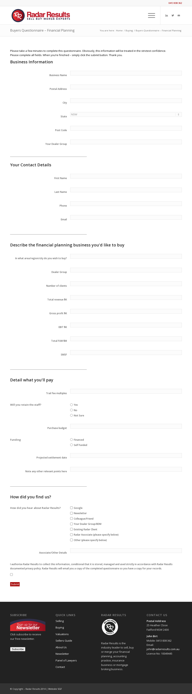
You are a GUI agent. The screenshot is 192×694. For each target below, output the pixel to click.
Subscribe (18, 649)
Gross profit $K (58, 313)
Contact (60, 667)
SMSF (64, 354)
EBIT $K (63, 327)
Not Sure (79, 415)
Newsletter (80, 513)
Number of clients (56, 286)
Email (64, 219)
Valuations (62, 634)
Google (78, 508)
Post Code (61, 130)
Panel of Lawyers (66, 660)
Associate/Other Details (53, 552)
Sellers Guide (64, 640)
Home (119, 30)
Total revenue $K (57, 299)
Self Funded (80, 445)
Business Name (58, 75)
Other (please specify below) (90, 540)
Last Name (61, 192)
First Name (60, 178)
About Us (61, 647)
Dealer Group (59, 272)
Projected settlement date (51, 457)
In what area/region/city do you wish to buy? (41, 258)
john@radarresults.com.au (163, 649)
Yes (76, 404)
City (65, 102)
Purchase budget (57, 428)
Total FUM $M (59, 341)
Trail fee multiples (56, 393)
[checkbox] (71, 507)
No (75, 410)
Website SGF (55, 688)
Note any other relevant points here (46, 471)
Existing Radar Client (85, 529)
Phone (63, 205)
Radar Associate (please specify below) (96, 534)
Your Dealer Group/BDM (87, 524)
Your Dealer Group (56, 144)
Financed (79, 439)
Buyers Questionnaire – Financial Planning (42, 30)
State (64, 116)
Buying (129, 30)
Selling (60, 621)
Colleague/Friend (83, 518)
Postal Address (58, 89)
